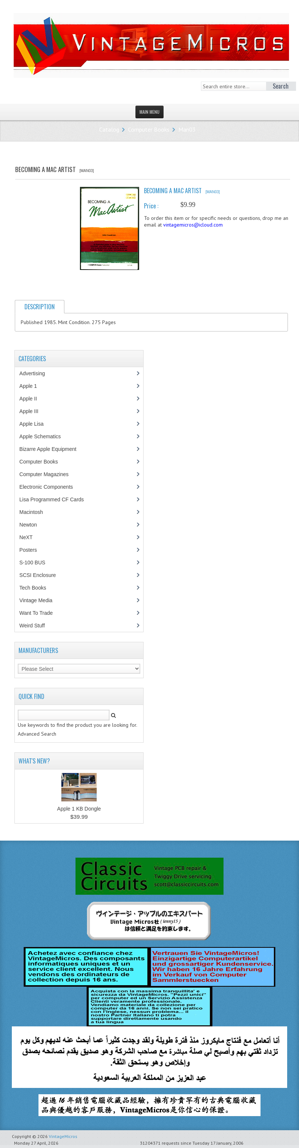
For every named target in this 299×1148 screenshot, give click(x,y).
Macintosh (35, 512)
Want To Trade (36, 613)
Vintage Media (39, 600)
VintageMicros (63, 1136)
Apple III (32, 411)
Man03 (187, 129)
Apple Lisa (36, 424)
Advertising (36, 373)
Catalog (109, 129)
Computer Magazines (49, 474)
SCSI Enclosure (41, 575)
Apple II (31, 399)
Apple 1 (31, 386)
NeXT (26, 537)
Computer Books (148, 129)
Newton (28, 525)
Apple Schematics (43, 436)
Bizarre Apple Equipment (51, 449)
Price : (151, 205)
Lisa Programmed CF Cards (55, 499)
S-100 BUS (36, 562)
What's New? (34, 760)
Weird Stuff (36, 626)
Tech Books (38, 588)
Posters (31, 550)
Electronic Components (50, 487)
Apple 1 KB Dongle (79, 809)
